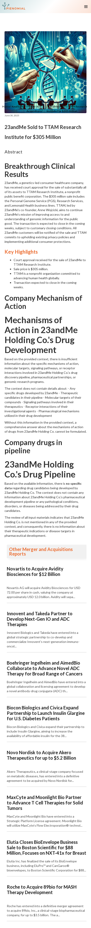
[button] (87, 6)
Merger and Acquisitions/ (34, 109)
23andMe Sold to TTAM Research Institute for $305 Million (67, 109)
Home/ (6, 106)
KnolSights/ (19, 106)
